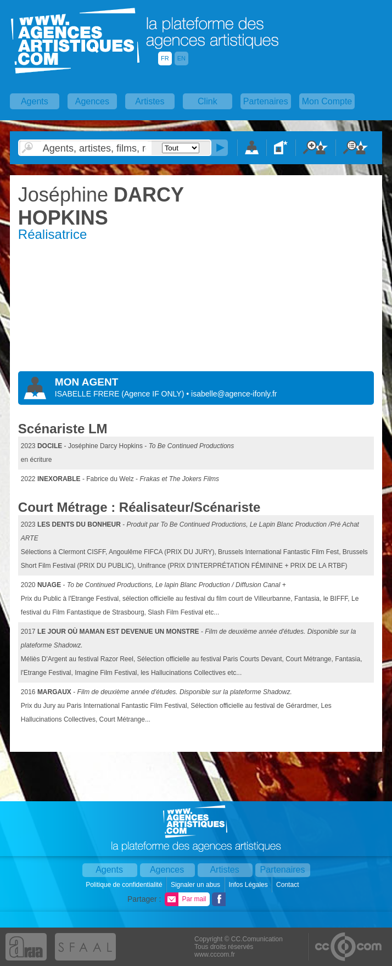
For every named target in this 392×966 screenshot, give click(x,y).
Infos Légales (249, 885)
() (153, 393)
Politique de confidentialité (125, 885)
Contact (288, 885)
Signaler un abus (196, 885)
